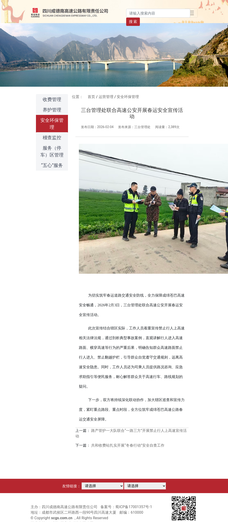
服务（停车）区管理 (52, 151)
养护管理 (52, 110)
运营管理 (106, 97)
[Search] (158, 13)
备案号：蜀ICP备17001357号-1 (126, 507)
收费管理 (52, 99)
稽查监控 (52, 137)
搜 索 (133, 21)
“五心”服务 (52, 165)
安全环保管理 (52, 123)
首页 (91, 97)
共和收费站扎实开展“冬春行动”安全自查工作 (127, 445)
